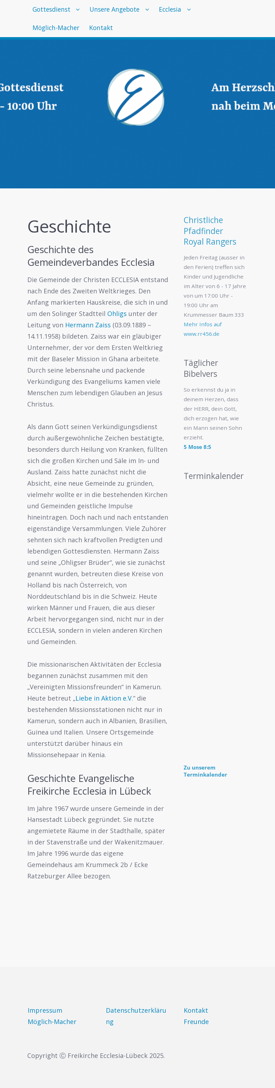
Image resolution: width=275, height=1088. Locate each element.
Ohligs (117, 313)
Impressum (45, 1010)
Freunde (196, 1021)
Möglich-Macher (58, 33)
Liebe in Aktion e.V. (104, 698)
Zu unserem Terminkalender (205, 771)
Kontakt (110, 33)
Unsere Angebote (125, 10)
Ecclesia (187, 10)
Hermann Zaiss (88, 325)
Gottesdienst (54, 10)
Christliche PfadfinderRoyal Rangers (210, 231)
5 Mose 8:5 (197, 446)
